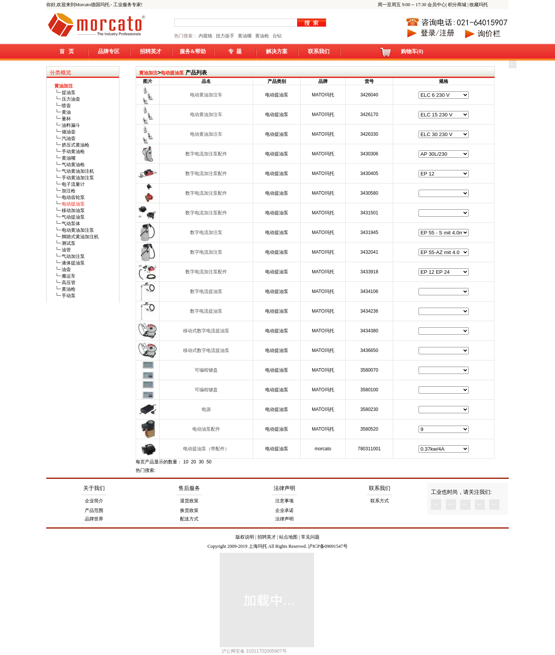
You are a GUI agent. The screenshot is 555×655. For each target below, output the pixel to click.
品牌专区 (108, 51)
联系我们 (319, 51)
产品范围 (94, 510)
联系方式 (379, 500)
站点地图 (288, 537)
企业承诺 (284, 510)
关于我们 (94, 488)
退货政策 (189, 500)
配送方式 (189, 519)
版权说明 (244, 537)
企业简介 (94, 500)
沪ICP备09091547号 (328, 546)
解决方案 (277, 51)
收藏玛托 (478, 4)
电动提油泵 (172, 73)
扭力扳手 (225, 36)
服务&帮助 (193, 51)
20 (193, 462)
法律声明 (284, 488)
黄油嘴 (245, 36)
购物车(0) (412, 51)
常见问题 (310, 537)
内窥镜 (205, 36)
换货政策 (189, 510)
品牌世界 (94, 519)
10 (185, 462)
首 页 (66, 51)
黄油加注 (148, 73)
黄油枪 (262, 36)
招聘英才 (150, 51)
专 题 (235, 51)
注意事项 (284, 500)
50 (208, 462)
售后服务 (189, 488)
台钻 (276, 36)
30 (201, 462)
